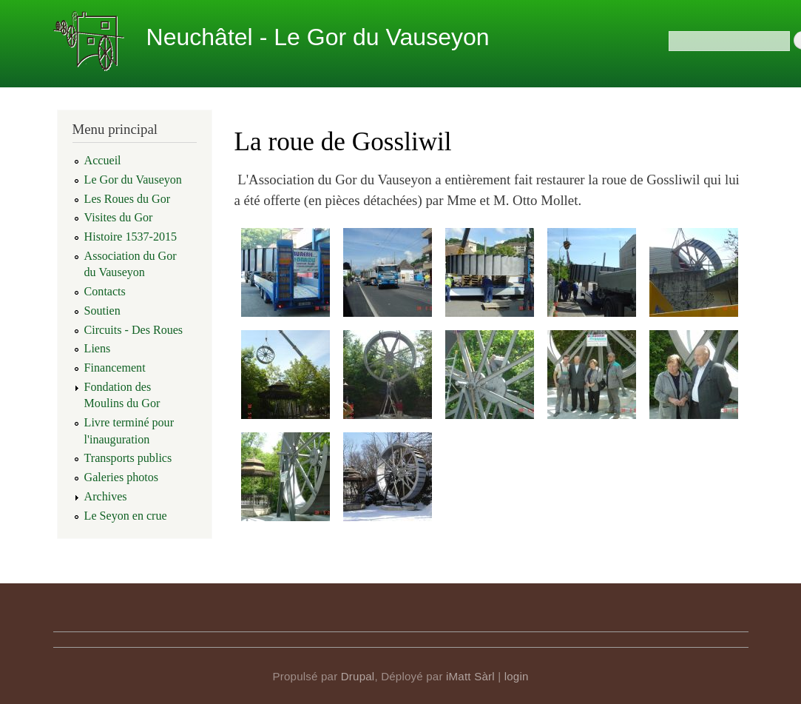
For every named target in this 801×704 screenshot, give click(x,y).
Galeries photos (121, 477)
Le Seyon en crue (125, 515)
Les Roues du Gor (127, 198)
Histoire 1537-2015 (131, 236)
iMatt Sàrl (470, 676)
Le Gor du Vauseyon (133, 179)
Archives (105, 496)
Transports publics (128, 458)
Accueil (102, 160)
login (516, 676)
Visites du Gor (118, 217)
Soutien (102, 310)
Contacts (105, 291)
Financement (115, 367)
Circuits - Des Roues (133, 329)
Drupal (358, 676)
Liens (97, 348)
